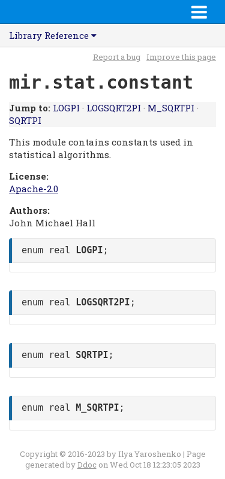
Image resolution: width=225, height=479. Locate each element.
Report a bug (116, 56)
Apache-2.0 (33, 189)
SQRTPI (25, 120)
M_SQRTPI (171, 108)
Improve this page (181, 56)
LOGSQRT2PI (113, 108)
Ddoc (87, 464)
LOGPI (66, 108)
